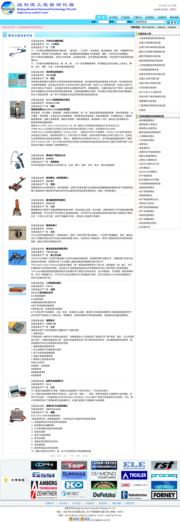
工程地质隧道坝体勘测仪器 (30, 27)
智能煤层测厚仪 (146, 187)
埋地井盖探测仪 (146, 215)
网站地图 (174, 17)
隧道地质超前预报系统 (150, 132)
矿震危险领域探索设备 (150, 183)
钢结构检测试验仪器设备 (151, 60)
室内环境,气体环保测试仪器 (152, 96)
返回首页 (130, 503)
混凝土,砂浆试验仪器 (149, 78)
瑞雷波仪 (143, 144)
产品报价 (125, 17)
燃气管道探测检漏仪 (149, 207)
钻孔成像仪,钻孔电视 (149, 179)
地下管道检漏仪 (146, 211)
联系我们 (150, 17)
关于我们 (113, 17)
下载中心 (138, 17)
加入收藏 (172, 5)
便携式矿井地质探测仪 (150, 152)
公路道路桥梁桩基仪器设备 (152, 38)
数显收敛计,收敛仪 (148, 124)
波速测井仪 (144, 148)
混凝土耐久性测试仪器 (150, 83)
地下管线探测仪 (146, 191)
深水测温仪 (144, 168)
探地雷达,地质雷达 (148, 128)
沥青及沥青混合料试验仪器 (152, 74)
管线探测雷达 (145, 195)
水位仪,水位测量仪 (148, 171)
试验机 (142, 110)
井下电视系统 (145, 175)
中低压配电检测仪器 (149, 69)
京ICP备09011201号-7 (101, 520)
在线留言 (162, 17)
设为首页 (163, 5)
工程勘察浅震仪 (146, 136)
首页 (13, 27)
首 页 (101, 17)
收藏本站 (50, 503)
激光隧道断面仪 (146, 120)
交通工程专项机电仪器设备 (152, 47)
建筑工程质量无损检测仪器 (152, 51)
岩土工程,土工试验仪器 (150, 92)
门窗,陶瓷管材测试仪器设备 (152, 105)
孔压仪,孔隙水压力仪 (149, 164)
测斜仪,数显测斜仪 (148, 156)
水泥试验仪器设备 (147, 87)
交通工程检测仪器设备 (150, 42)
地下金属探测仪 (146, 219)
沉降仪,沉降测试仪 (148, 160)
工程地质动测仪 (146, 140)
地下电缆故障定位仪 (149, 199)
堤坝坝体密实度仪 (147, 223)
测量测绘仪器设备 (147, 101)
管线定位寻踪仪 (146, 203)
